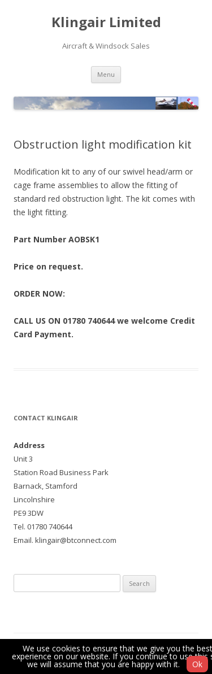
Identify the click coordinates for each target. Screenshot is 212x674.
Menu (106, 74)
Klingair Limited (106, 22)
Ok (197, 664)
